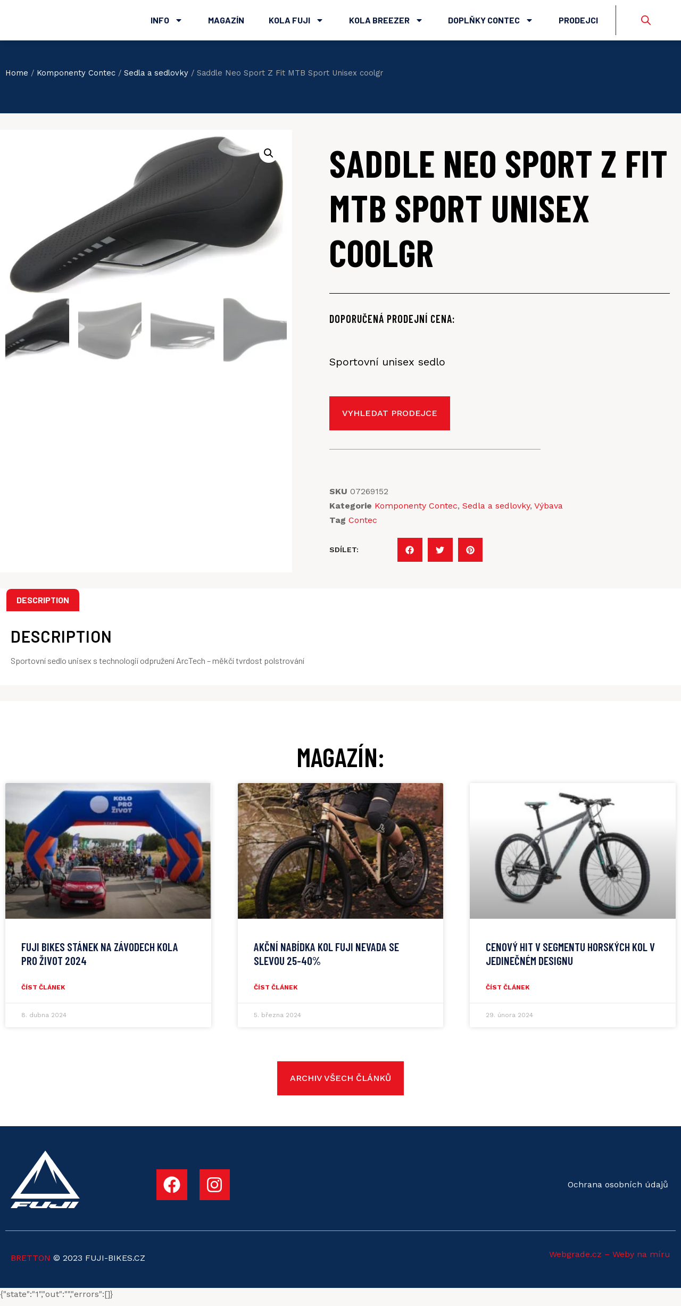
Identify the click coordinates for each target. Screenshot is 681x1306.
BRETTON (31, 1264)
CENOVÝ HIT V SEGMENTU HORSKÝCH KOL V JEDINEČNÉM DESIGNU (570, 959)
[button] (409, 555)
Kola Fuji (296, 22)
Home (16, 78)
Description (42, 605)
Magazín (226, 23)
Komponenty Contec (76, 78)
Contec (362, 525)
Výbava (548, 511)
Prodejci (578, 23)
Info (167, 22)
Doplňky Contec (491, 22)
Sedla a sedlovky (156, 78)
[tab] (43, 605)
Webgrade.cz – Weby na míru (609, 1259)
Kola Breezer (386, 22)
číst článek (43, 992)
